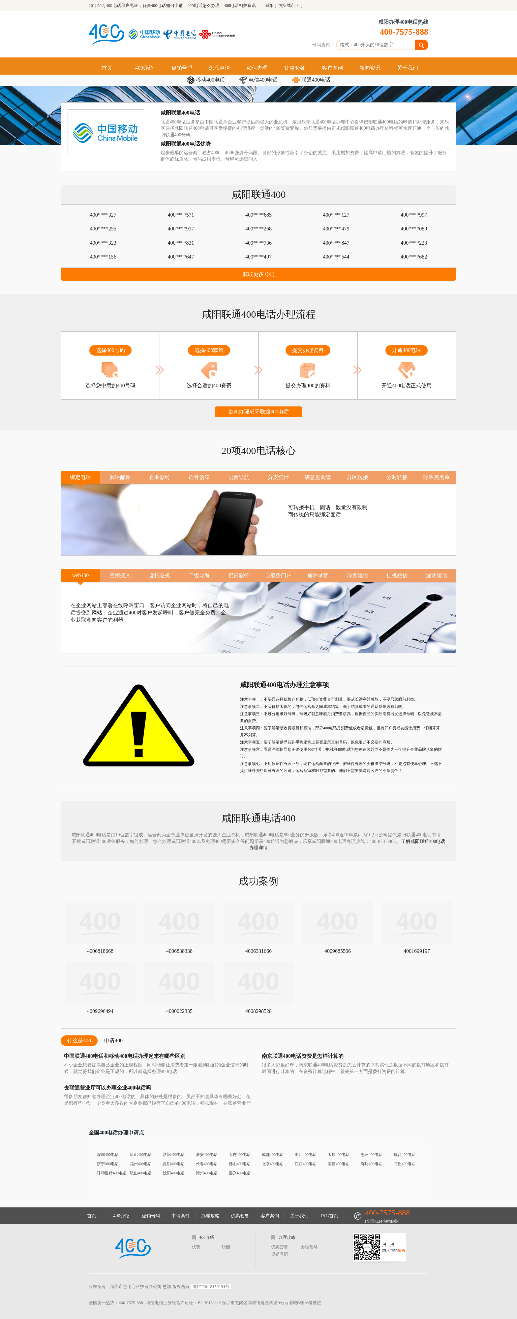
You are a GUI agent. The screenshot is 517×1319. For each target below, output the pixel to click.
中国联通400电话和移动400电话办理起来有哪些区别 (124, 1056)
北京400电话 (273, 1164)
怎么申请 (219, 68)
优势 (196, 1246)
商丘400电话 (404, 1164)
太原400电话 (339, 1154)
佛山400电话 (240, 1164)
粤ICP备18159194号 (211, 1286)
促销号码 (182, 68)
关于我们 (407, 68)
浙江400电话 (306, 1154)
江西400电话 (306, 1164)
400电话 (231, 5)
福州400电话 (141, 1164)
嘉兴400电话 (240, 1173)
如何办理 (257, 68)
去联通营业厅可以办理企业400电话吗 (107, 1088)
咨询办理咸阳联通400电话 (258, 411)
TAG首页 (329, 1215)
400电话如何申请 (167, 5)
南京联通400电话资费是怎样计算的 (303, 1056)
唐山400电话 (141, 1154)
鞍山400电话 (141, 1173)
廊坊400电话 (371, 1164)
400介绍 (144, 68)
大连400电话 (240, 1154)
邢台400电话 (404, 1154)
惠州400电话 (371, 1154)
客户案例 (332, 68)
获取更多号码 (258, 274)
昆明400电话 (174, 1164)
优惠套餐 (294, 68)
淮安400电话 (207, 1154)
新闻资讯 (369, 68)
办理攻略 (210, 1215)
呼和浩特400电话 (112, 1173)
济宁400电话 (108, 1164)
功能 (226, 1246)
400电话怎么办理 (203, 5)
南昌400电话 (339, 1164)
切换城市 (286, 5)
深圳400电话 (108, 1154)
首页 (107, 68)
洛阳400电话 (174, 1154)
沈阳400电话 (174, 1173)
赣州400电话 (207, 1173)
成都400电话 (273, 1154)
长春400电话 (207, 1164)
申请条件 (180, 1215)
